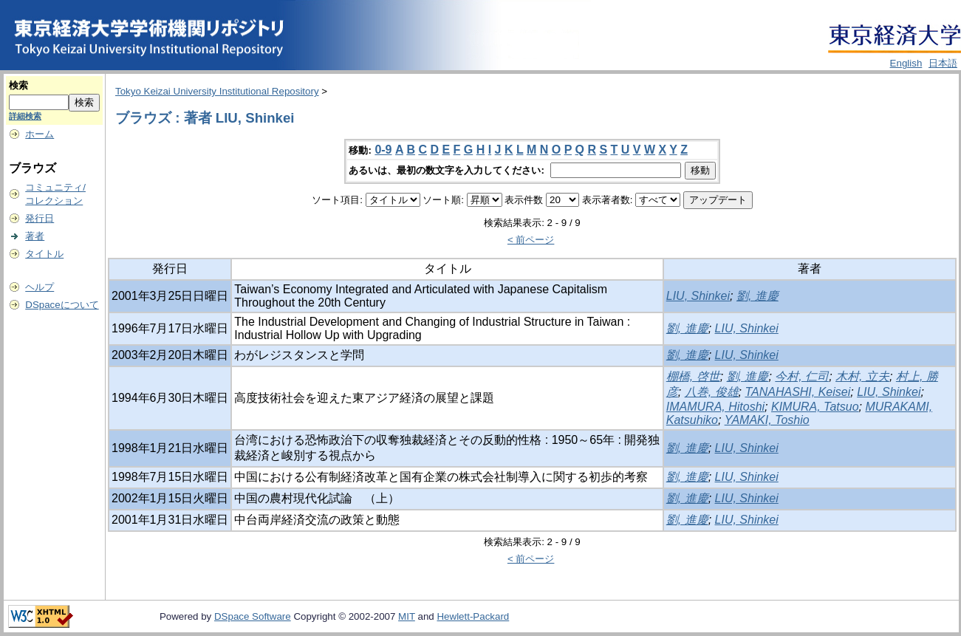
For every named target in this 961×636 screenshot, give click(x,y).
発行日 (39, 218)
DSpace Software (252, 616)
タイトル (44, 253)
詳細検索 (25, 116)
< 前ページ (531, 239)
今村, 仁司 (802, 376)
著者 (34, 236)
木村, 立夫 (862, 376)
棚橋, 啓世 (693, 376)
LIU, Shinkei (698, 296)
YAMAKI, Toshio (767, 420)
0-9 (383, 149)
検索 (18, 85)
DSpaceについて (61, 304)
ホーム (39, 134)
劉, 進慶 (757, 296)
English (906, 63)
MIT (406, 616)
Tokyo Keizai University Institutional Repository (217, 91)
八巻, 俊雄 (712, 392)
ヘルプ (39, 287)
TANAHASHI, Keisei (797, 392)
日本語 (942, 63)
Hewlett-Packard (473, 616)
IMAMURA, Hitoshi (715, 406)
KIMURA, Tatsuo (815, 406)
